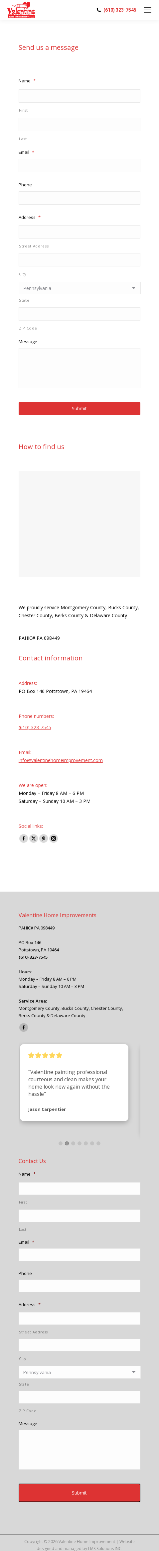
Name (27, 81)
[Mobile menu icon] (147, 10)
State (24, 300)
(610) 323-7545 (119, 10)
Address (30, 217)
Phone (25, 185)
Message (28, 341)
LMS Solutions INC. (105, 1537)
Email (26, 152)
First (23, 110)
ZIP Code (28, 328)
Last (23, 138)
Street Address (34, 245)
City (23, 273)
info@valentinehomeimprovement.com (61, 760)
